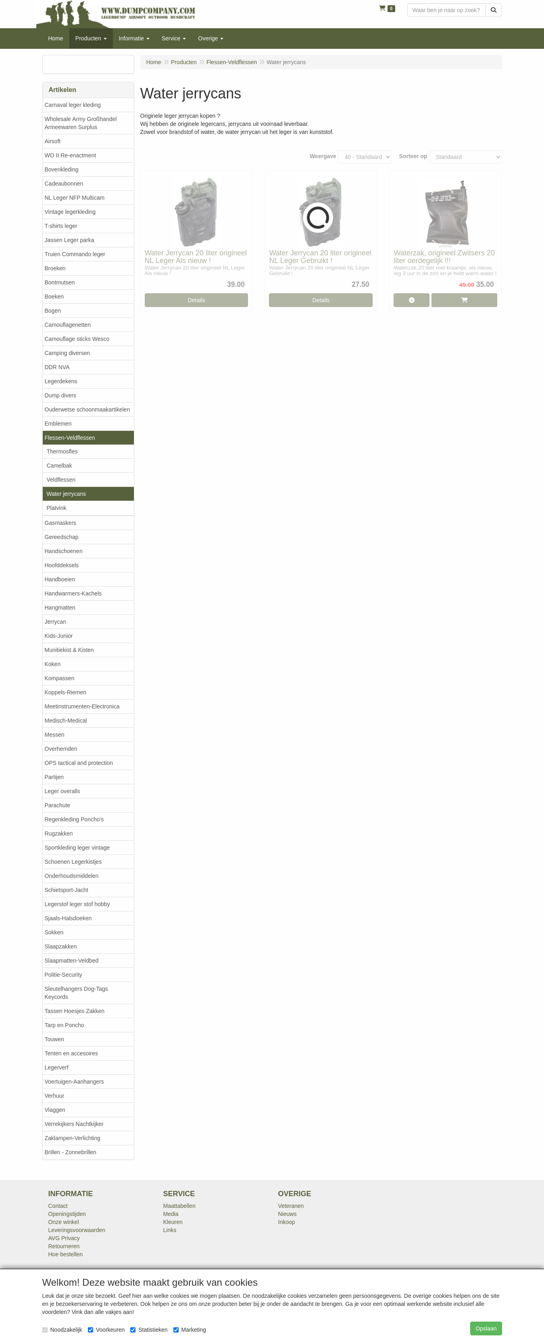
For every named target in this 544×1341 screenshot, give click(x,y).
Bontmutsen (60, 282)
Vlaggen (55, 1110)
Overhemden (61, 749)
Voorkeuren (106, 1329)
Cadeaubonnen (64, 183)
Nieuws (287, 1214)
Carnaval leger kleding (73, 105)
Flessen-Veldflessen (70, 437)
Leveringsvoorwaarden (77, 1230)
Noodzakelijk (62, 1329)
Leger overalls (62, 791)
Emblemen (58, 423)
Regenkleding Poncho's (74, 819)
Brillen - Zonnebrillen (70, 1152)
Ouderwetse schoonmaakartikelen (87, 409)
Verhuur (55, 1095)
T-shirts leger (61, 226)
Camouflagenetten (68, 325)
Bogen (53, 310)
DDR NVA (57, 367)
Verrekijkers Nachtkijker (74, 1124)
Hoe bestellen (65, 1254)
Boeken (54, 296)
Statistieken (148, 1329)
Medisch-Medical (66, 720)
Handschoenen (64, 551)
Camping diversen (67, 353)
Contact (58, 1206)
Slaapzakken (61, 946)
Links (170, 1230)
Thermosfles (62, 451)
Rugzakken (59, 833)
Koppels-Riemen (66, 692)
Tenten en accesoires (71, 1053)
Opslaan (485, 1328)
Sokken (54, 932)
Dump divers (61, 395)
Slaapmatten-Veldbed (72, 960)
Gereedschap (62, 537)
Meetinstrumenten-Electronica (82, 706)
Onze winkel (63, 1222)
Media (171, 1214)
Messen (55, 734)
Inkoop (286, 1222)
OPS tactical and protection (79, 763)
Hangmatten (60, 607)
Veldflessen (61, 479)
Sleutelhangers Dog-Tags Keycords (76, 993)
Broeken (55, 268)
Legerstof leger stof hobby (77, 904)
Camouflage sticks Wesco (77, 339)
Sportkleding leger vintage (77, 847)
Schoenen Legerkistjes (73, 861)
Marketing (189, 1329)
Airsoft (53, 141)
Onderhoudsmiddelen (72, 876)
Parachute (58, 805)
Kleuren (173, 1222)
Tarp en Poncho (64, 1025)
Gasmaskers (61, 523)
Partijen (54, 777)
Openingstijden (67, 1214)
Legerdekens (61, 381)
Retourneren (64, 1246)
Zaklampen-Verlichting (73, 1138)
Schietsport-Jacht (66, 890)
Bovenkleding (62, 169)
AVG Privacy (64, 1238)
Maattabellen (179, 1206)
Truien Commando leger (75, 254)
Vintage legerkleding (70, 212)
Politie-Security (63, 974)
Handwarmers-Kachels (73, 593)
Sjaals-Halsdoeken (68, 918)
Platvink (57, 508)
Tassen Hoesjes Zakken (75, 1011)
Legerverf (57, 1067)
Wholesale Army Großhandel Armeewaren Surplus (81, 123)
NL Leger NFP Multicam (75, 197)
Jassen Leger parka (69, 240)
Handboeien (60, 579)
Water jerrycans (66, 494)
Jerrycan (56, 621)
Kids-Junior (59, 636)
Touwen (54, 1039)
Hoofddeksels (62, 565)
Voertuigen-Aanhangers (74, 1081)
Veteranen (291, 1206)
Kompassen (60, 678)
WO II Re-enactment (70, 155)
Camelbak (59, 465)
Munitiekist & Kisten (69, 650)
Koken (53, 664)
